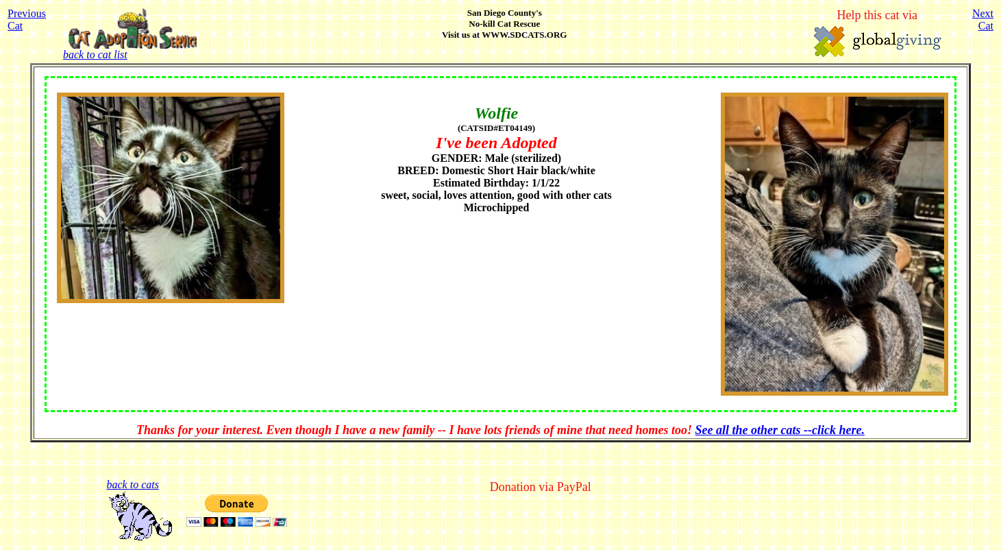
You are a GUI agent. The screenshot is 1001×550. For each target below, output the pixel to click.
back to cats (133, 484)
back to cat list (130, 49)
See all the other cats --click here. (780, 430)
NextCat (982, 20)
